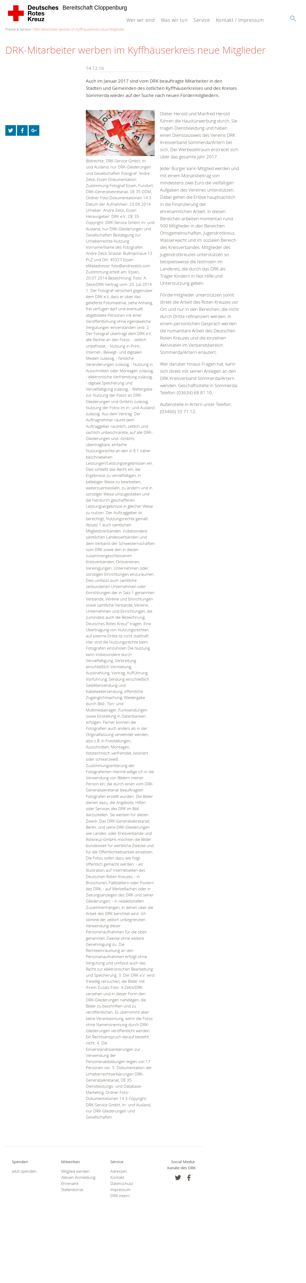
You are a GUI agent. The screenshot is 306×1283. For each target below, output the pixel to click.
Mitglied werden (75, 1171)
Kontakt (117, 1177)
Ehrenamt (70, 1183)
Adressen (118, 1171)
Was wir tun (174, 20)
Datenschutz (121, 1183)
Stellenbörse (72, 1189)
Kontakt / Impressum (240, 20)
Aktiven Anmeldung (78, 1177)
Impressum (120, 1189)
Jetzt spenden (24, 1171)
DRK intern (120, 1195)
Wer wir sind (141, 20)
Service (202, 20)
